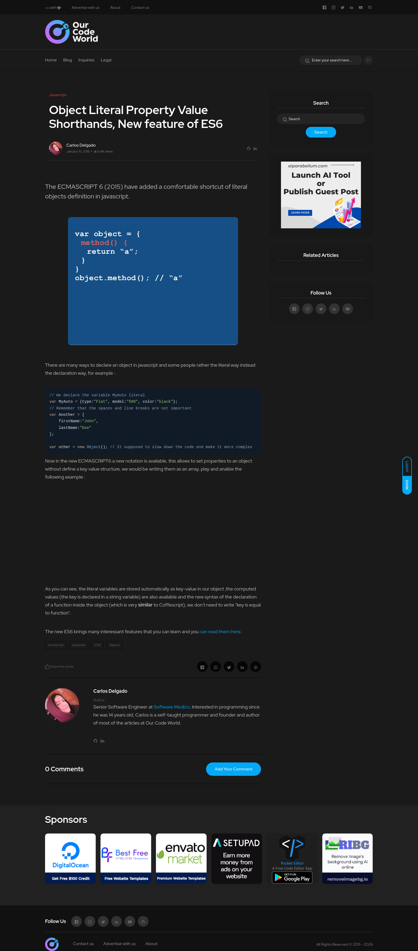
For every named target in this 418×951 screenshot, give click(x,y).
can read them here (220, 631)
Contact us (140, 7)
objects (114, 645)
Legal (106, 60)
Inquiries (86, 60)
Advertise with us (85, 7)
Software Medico (172, 707)
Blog (67, 60)
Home (51, 60)
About (115, 7)
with (53, 7)
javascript (79, 645)
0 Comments (64, 769)
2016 (97, 645)
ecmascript (56, 645)
